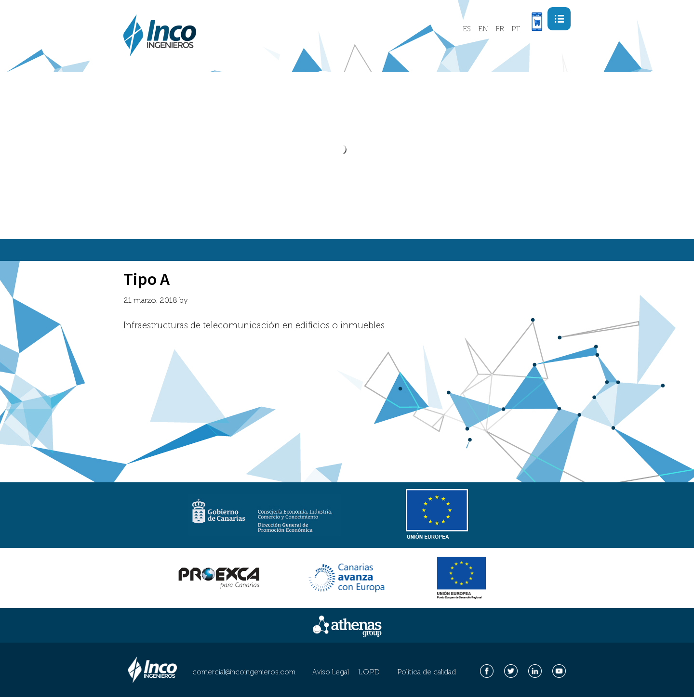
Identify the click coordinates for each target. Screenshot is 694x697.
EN (483, 29)
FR (499, 29)
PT (515, 29)
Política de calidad (427, 672)
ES (467, 29)
